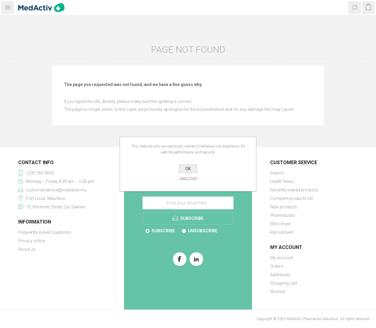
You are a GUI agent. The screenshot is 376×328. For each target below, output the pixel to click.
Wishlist (277, 291)
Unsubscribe (202, 230)
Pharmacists (282, 215)
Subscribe (163, 230)
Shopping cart (283, 283)
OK (188, 168)
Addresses (280, 274)
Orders (276, 266)
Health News (282, 181)
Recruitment (281, 232)
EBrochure (280, 223)
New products (283, 206)
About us (26, 249)
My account (281, 257)
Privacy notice (31, 240)
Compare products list (291, 198)
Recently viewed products (294, 189)
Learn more (188, 178)
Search (277, 173)
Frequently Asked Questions (44, 232)
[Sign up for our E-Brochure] (188, 203)
